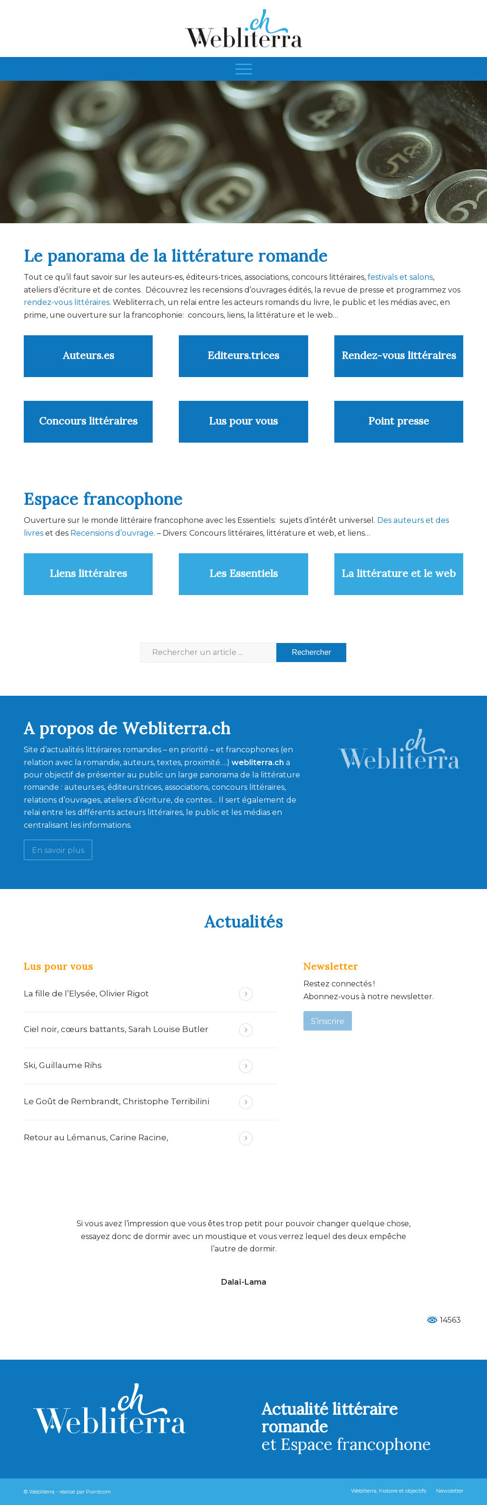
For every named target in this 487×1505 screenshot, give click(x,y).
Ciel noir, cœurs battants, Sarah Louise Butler (116, 1029)
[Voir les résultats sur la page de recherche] (311, 652)
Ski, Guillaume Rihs (63, 1065)
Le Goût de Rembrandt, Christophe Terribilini (116, 1101)
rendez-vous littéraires (66, 302)
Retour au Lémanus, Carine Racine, (96, 1137)
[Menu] (243, 69)
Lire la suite (246, 994)
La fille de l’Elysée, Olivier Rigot (86, 993)
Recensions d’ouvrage (112, 533)
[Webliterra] (243, 28)
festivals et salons (400, 277)
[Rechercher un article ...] (243, 652)
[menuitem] (243, 69)
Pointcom (98, 1491)
